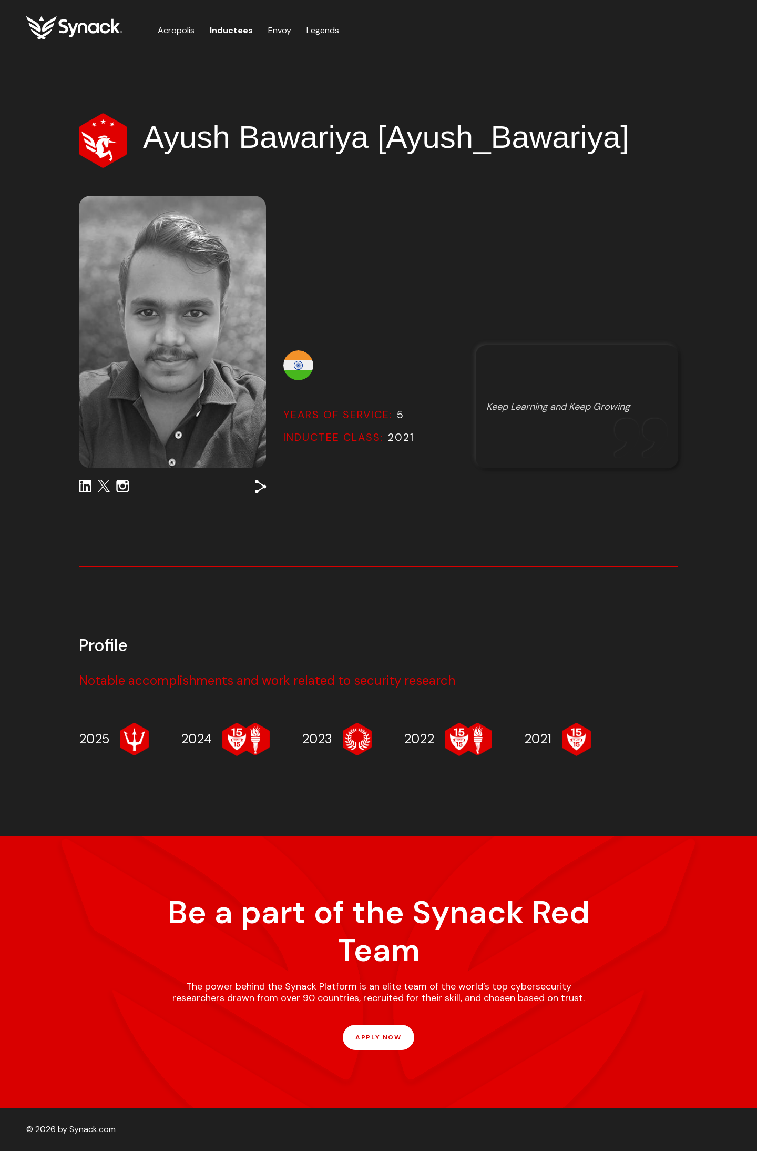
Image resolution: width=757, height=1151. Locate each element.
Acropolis (176, 30)
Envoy (279, 30)
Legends (322, 30)
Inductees (231, 30)
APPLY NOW (378, 1037)
